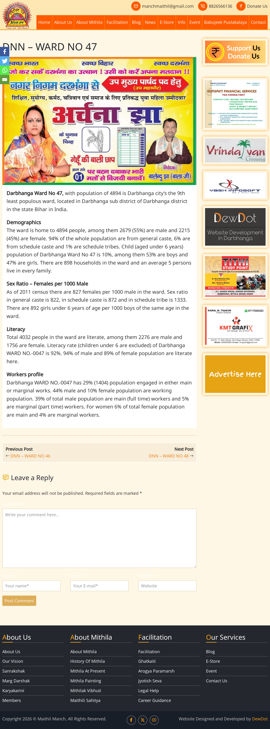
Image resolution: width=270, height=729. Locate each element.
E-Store (167, 22)
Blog (136, 22)
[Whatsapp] (4, 70)
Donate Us (257, 6)
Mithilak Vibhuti (85, 690)
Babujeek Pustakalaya (225, 22)
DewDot (260, 719)
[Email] (4, 79)
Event (194, 22)
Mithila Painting (85, 681)
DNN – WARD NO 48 (168, 456)
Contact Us (216, 681)
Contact (258, 22)
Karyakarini (13, 690)
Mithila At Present (87, 671)
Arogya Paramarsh (156, 671)
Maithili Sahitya (85, 700)
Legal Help (148, 690)
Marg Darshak (16, 681)
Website (146, 575)
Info (181, 22)
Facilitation (117, 22)
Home (44, 22)
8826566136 (220, 6)
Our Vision (12, 661)
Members (11, 700)
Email (77, 575)
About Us (63, 22)
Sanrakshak (13, 671)
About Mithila (89, 22)
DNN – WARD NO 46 (30, 456)
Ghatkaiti (147, 661)
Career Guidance (154, 700)
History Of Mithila (87, 661)
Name (10, 575)
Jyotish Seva (150, 681)
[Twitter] (4, 61)
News (150, 22)
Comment (13, 504)
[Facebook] (4, 51)
